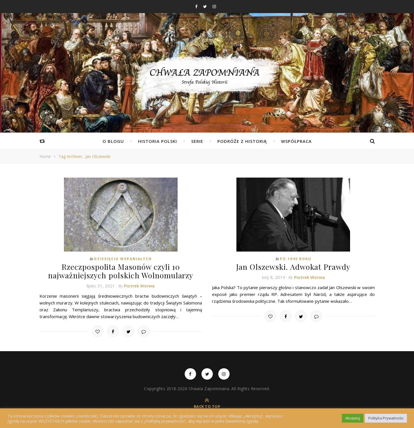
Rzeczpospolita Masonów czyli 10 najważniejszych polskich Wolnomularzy (120, 271)
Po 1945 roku (295, 258)
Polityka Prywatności (385, 418)
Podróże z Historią (242, 141)
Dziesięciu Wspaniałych (123, 258)
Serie (197, 141)
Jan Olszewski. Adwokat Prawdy (293, 267)
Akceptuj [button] (352, 418)
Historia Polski (157, 141)
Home (45, 156)
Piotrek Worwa (139, 285)
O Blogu (113, 141)
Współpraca (296, 141)
